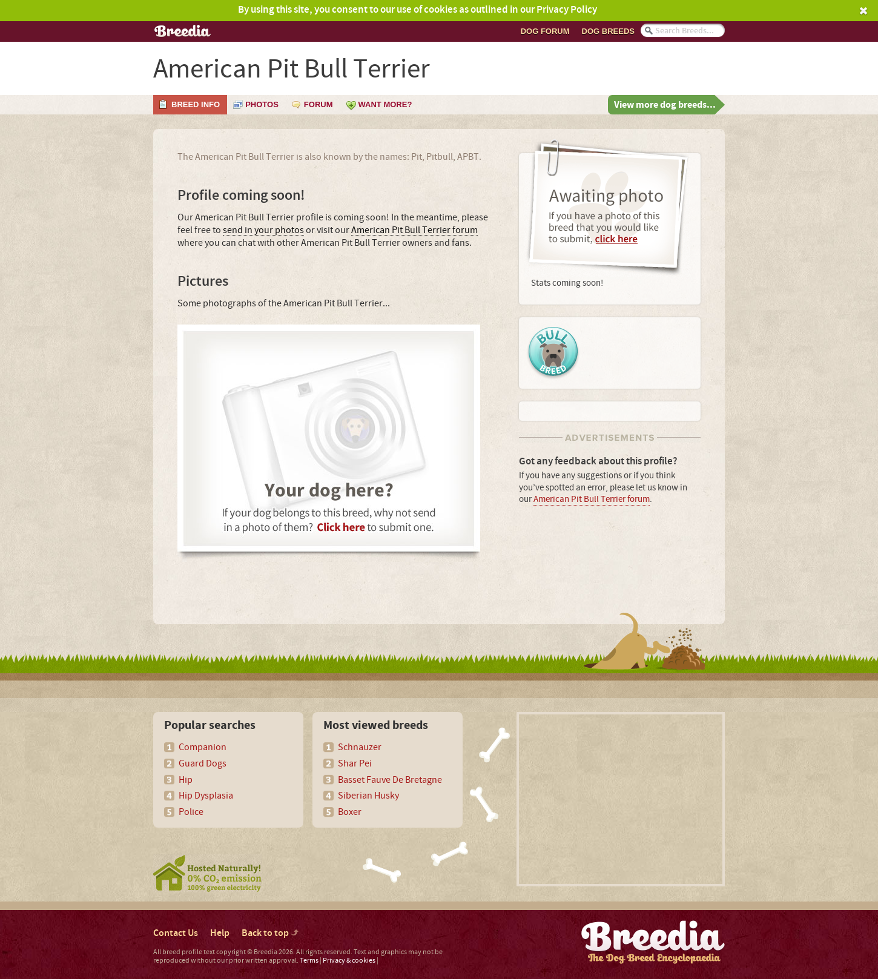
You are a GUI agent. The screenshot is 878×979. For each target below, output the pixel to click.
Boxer (349, 812)
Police (191, 812)
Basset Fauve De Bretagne (390, 780)
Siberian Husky (368, 795)
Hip (186, 780)
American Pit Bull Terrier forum (414, 230)
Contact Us (175, 933)
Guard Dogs (202, 763)
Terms (309, 960)
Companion (202, 747)
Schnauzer (359, 747)
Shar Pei (355, 763)
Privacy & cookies (349, 960)
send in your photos (263, 230)
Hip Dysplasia (206, 795)
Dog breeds (608, 31)
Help (219, 933)
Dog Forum (545, 31)
